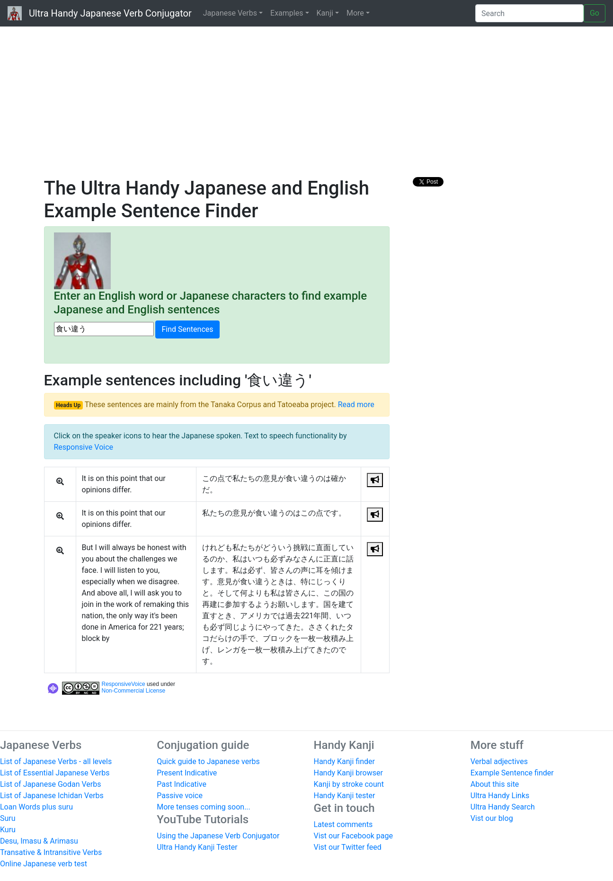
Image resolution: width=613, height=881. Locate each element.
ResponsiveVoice (123, 684)
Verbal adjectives (499, 761)
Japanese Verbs (230, 13)
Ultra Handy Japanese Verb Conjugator (100, 13)
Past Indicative (181, 784)
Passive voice (180, 795)
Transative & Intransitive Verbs (51, 852)
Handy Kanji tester (344, 795)
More (355, 13)
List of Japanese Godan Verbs (50, 784)
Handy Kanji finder (344, 761)
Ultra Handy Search (503, 806)
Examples (286, 13)
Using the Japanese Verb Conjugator (218, 835)
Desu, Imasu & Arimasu (39, 841)
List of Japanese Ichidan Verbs (52, 795)
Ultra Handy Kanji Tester (197, 847)
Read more (356, 404)
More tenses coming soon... (203, 806)
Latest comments (343, 824)
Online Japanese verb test (43, 863)
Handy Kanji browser (348, 772)
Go (594, 13)
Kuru (8, 829)
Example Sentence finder (512, 772)
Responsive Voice (84, 447)
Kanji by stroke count (349, 784)
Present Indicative (187, 772)
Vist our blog (492, 818)
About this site (495, 784)
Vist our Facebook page (353, 835)
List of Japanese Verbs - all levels (56, 761)
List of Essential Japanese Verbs (54, 772)
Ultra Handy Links (500, 795)
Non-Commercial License (134, 690)
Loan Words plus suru (36, 806)
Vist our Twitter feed (348, 847)
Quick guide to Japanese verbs (208, 761)
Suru (8, 818)
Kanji (325, 13)
